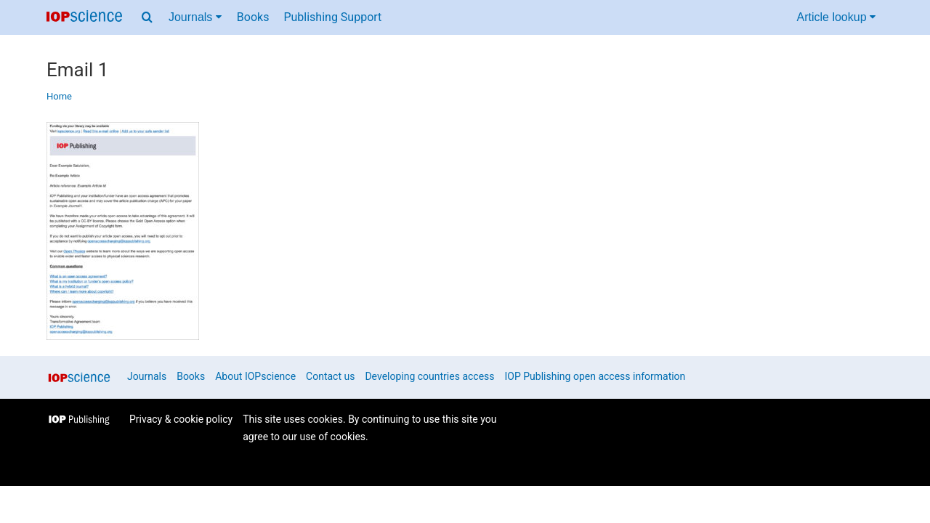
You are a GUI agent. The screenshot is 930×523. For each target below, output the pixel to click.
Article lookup (836, 17)
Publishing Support (332, 17)
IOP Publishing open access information (595, 376)
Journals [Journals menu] (195, 17)
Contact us (330, 376)
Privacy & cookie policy (180, 419)
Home (59, 96)
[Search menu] (147, 17)
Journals (146, 376)
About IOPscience (255, 376)
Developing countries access (429, 376)
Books (253, 17)
